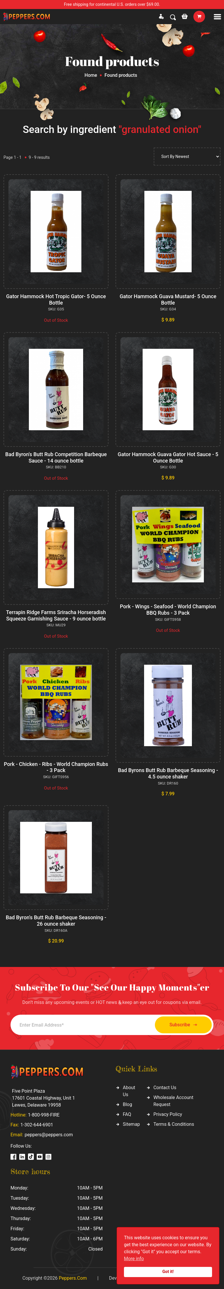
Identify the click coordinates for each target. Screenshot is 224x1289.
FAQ (127, 1114)
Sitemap (131, 1124)
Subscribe (181, 1025)
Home (91, 75)
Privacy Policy (167, 1114)
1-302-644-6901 (36, 1125)
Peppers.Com (73, 1278)
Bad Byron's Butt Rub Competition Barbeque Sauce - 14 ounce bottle (56, 457)
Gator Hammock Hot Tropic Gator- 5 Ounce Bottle (56, 299)
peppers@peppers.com (48, 1134)
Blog (127, 1104)
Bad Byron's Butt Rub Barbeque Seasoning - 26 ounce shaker (56, 920)
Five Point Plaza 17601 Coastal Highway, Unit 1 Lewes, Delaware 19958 (43, 1098)
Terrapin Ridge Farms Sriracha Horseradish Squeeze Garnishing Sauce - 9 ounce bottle (56, 615)
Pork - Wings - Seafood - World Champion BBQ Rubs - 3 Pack (167, 609)
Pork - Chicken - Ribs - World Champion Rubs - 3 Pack (56, 767)
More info (134, 1258)
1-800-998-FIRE (44, 1115)
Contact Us (164, 1087)
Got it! (168, 1271)
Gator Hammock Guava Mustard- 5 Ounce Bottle (168, 299)
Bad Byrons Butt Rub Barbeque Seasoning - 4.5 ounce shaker (168, 773)
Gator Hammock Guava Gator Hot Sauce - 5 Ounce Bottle (168, 457)
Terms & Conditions (173, 1124)
